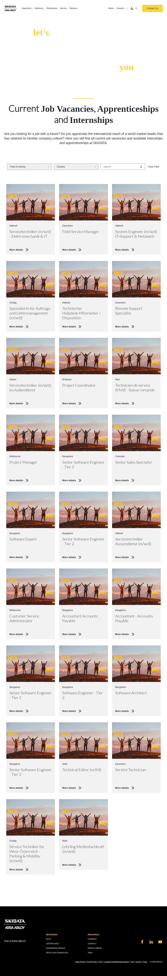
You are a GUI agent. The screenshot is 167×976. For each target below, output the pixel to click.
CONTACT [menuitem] (92, 944)
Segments (27, 8)
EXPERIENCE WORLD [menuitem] (55, 948)
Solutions (39, 8)
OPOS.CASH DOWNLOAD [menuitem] (57, 953)
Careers (120, 8)
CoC (132, 962)
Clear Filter (153, 166)
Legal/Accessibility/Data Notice (116, 962)
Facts (145, 962)
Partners (73, 8)
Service (63, 8)
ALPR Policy (92, 962)
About (111, 8)
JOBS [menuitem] (90, 953)
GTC (101, 962)
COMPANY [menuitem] (92, 939)
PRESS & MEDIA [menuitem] (95, 948)
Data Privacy (80, 962)
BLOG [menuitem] (48, 939)
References (52, 8)
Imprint (138, 962)
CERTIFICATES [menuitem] (52, 944)
